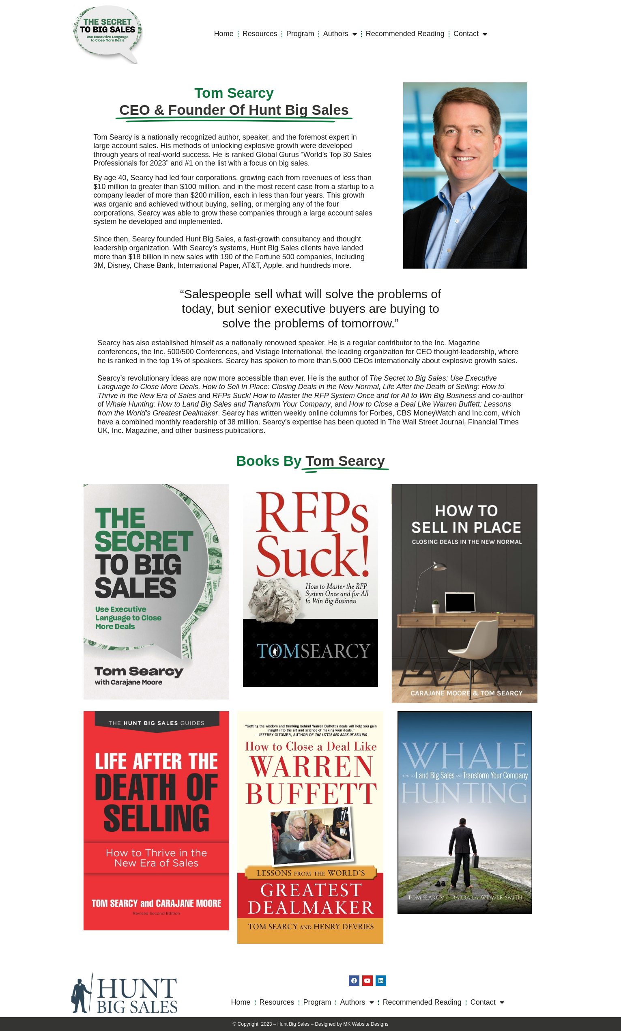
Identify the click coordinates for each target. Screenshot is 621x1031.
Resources (260, 34)
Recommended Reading (405, 34)
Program (300, 34)
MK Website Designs (365, 1024)
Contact (470, 34)
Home (224, 34)
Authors (340, 34)
